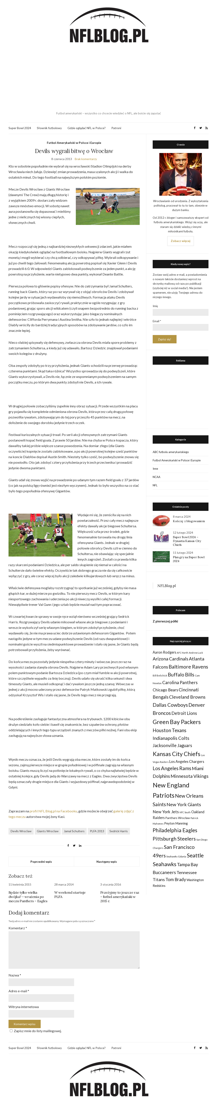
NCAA (156, 477)
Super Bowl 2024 (20, 128)
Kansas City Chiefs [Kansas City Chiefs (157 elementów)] (176, 753)
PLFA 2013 (97, 831)
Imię (155, 306)
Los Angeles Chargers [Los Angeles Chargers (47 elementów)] (186, 761)
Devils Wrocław (21, 831)
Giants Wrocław (48, 831)
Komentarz (18, 928)
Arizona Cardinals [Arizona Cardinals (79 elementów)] (170, 659)
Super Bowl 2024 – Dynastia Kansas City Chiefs (187, 541)
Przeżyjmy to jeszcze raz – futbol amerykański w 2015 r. (119, 896)
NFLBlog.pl (166, 585)
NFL (155, 485)
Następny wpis (106, 861)
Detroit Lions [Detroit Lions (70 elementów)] (184, 713)
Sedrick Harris (118, 831)
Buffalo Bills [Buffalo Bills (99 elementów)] (181, 675)
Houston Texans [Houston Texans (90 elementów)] (169, 730)
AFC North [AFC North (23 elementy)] (182, 652)
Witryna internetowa (24, 1005)
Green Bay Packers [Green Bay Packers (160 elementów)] (177, 721)
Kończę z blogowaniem (189, 521)
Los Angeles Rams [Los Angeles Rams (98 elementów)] (172, 768)
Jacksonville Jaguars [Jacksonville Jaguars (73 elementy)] (172, 745)
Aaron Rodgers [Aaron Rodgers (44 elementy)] (164, 652)
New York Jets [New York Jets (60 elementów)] (166, 811)
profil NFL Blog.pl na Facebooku (53, 811)
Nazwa (15, 973)
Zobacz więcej (180, 241)
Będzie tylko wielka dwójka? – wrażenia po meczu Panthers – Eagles (28, 896)
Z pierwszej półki (165, 621)
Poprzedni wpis (41, 861)
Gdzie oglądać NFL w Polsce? (87, 128)
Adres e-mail (19, 989)
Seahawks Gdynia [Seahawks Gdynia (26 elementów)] (176, 856)
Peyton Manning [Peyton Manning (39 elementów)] (176, 823)
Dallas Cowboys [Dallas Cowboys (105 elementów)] (170, 705)
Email (157, 321)
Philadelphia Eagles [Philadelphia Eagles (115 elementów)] (175, 830)
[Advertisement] (108, 78)
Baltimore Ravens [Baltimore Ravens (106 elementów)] (188, 666)
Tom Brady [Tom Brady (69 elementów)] (175, 879)
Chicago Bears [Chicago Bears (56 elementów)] (165, 690)
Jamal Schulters (74, 831)
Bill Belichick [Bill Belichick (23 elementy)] (160, 675)
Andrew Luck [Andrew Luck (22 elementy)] (196, 652)
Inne (155, 468)
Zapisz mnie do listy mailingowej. (35, 1028)
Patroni (116, 128)
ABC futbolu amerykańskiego (171, 452)
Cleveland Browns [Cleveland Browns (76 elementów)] (187, 696)
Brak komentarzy (86, 159)
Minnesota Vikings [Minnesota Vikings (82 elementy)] (189, 776)
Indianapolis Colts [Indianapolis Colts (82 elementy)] (171, 738)
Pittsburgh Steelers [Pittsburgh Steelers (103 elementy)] (174, 839)
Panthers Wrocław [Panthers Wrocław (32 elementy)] (177, 818)
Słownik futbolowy (49, 128)
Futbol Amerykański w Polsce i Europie (74, 142)
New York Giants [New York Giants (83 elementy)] (184, 804)
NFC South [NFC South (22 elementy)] (185, 812)
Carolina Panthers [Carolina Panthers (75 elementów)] (180, 682)
